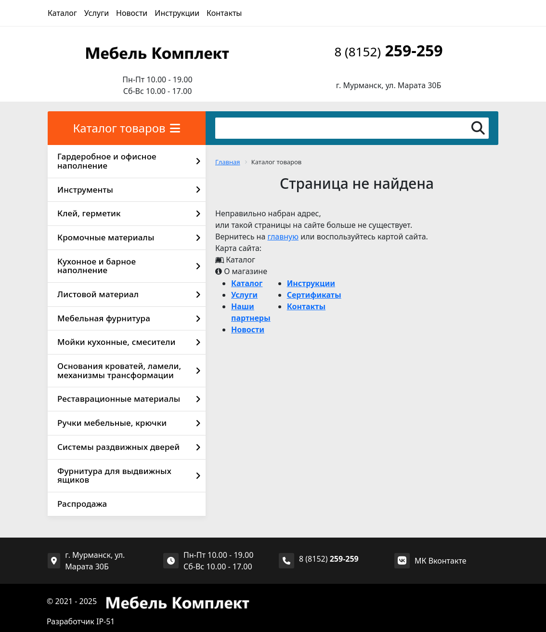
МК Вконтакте (441, 560)
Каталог (62, 13)
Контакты (224, 13)
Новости (131, 13)
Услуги (96, 13)
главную (283, 236)
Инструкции (177, 13)
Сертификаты (314, 295)
